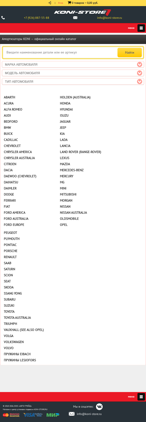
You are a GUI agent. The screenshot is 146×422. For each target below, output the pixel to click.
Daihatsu (11, 182)
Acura (8, 103)
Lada (63, 140)
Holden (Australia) (75, 97)
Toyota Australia (17, 318)
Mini (63, 188)
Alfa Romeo (13, 109)
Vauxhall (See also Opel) (24, 330)
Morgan (66, 200)
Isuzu (64, 115)
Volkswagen (14, 342)
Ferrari (10, 200)
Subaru (9, 299)
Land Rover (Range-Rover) (80, 152)
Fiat (7, 206)
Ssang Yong (13, 293)
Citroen (10, 164)
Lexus (64, 158)
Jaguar (65, 121)
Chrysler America (18, 152)
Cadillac (11, 140)
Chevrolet (12, 146)
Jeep (63, 128)
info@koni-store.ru (109, 18)
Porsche (10, 251)
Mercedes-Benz (71, 170)
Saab (7, 263)
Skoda (8, 287)
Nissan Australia (73, 213)
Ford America (14, 213)
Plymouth (11, 239)
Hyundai (66, 109)
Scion (8, 275)
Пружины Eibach (17, 354)
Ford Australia (16, 219)
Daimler (10, 188)
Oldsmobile (69, 219)
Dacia (8, 170)
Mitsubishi (68, 194)
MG (62, 182)
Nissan (65, 206)
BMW (7, 128)
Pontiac (10, 245)
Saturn (9, 269)
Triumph (10, 324)
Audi (7, 115)
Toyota (9, 312)
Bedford (10, 121)
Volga (8, 336)
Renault (10, 257)
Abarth (9, 97)
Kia (62, 134)
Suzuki (9, 305)
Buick (8, 134)
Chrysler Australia (19, 158)
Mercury (66, 176)
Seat (7, 281)
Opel (63, 225)
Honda (65, 103)
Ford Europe (14, 225)
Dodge (9, 194)
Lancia (65, 146)
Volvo (8, 348)
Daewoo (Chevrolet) (20, 176)
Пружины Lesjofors (20, 360)
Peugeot (10, 233)
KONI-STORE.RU (41, 409)
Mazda (65, 164)
